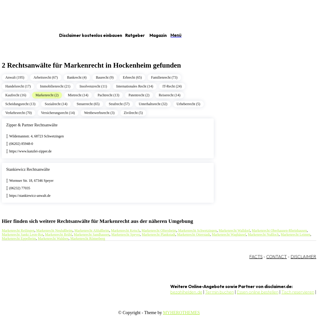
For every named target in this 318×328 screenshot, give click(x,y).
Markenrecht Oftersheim (159, 230)
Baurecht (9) (105, 77)
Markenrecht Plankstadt (158, 234)
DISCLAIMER (303, 256)
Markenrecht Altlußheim (91, 230)
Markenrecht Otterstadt (193, 234)
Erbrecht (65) (132, 77)
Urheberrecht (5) (188, 104)
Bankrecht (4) (77, 77)
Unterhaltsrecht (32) (153, 104)
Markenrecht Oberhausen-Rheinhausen (279, 230)
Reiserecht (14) (169, 95)
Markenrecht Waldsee (53, 238)
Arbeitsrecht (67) (46, 77)
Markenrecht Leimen (295, 234)
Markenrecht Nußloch (263, 234)
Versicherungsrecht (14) (58, 113)
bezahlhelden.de (186, 292)
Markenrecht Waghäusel (229, 234)
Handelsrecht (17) (18, 86)
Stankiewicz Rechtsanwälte (28, 169)
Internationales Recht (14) (134, 86)
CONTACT (276, 256)
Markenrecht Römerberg (87, 238)
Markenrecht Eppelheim (19, 238)
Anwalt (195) (14, 77)
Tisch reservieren (297, 292)
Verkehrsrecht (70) (18, 113)
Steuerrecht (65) (88, 104)
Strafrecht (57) (119, 104)
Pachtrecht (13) (108, 95)
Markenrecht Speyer (125, 234)
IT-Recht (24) (172, 86)
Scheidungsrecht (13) (20, 104)
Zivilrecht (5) (133, 113)
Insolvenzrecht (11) (93, 86)
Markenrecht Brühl (58, 234)
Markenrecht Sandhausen (92, 234)
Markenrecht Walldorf (234, 230)
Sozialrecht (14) (56, 104)
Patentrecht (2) (139, 95)
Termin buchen (219, 292)
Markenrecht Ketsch (125, 230)
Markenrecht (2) (47, 95)
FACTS (256, 256)
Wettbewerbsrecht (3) (99, 113)
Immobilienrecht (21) (55, 86)
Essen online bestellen (257, 292)
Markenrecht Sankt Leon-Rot (22, 234)
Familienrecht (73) (164, 77)
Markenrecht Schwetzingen (197, 230)
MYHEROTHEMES (181, 312)
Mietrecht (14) (78, 95)
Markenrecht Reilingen (18, 230)
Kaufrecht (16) (15, 95)
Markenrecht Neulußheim (54, 230)
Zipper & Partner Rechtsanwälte (31, 125)
